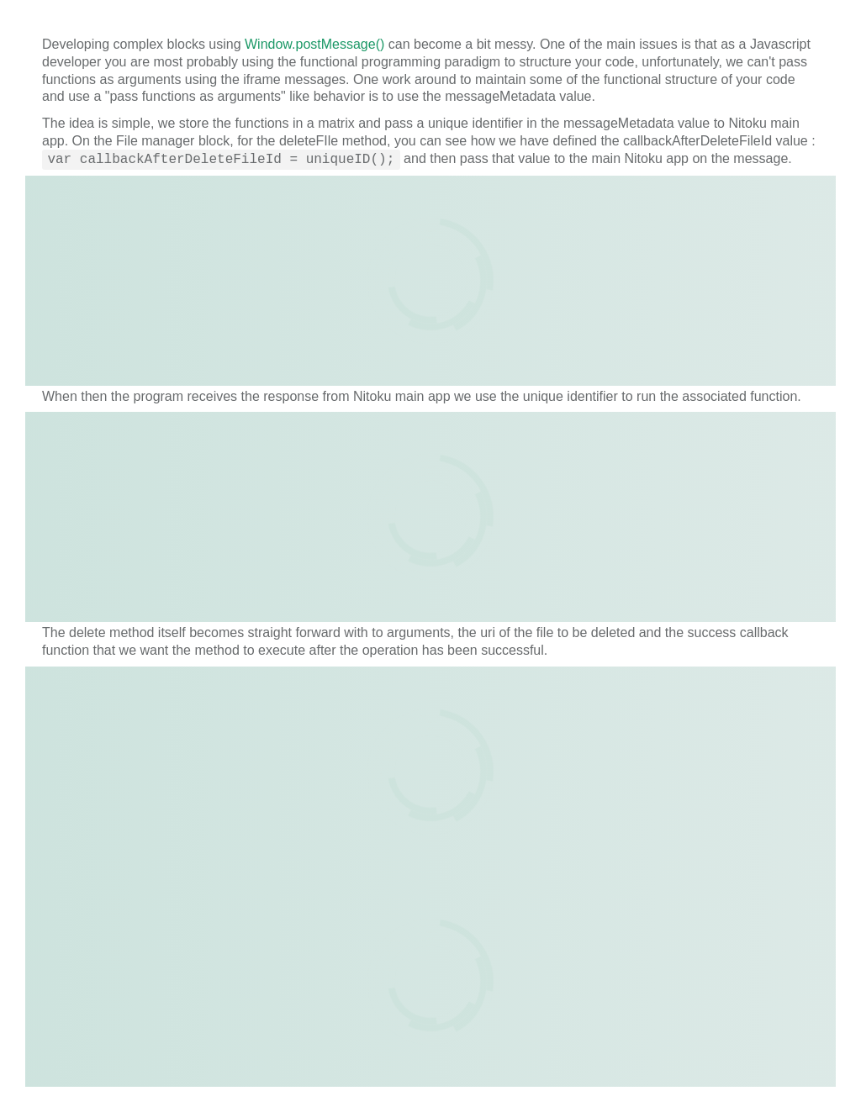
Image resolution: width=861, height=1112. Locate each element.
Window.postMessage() (314, 44)
